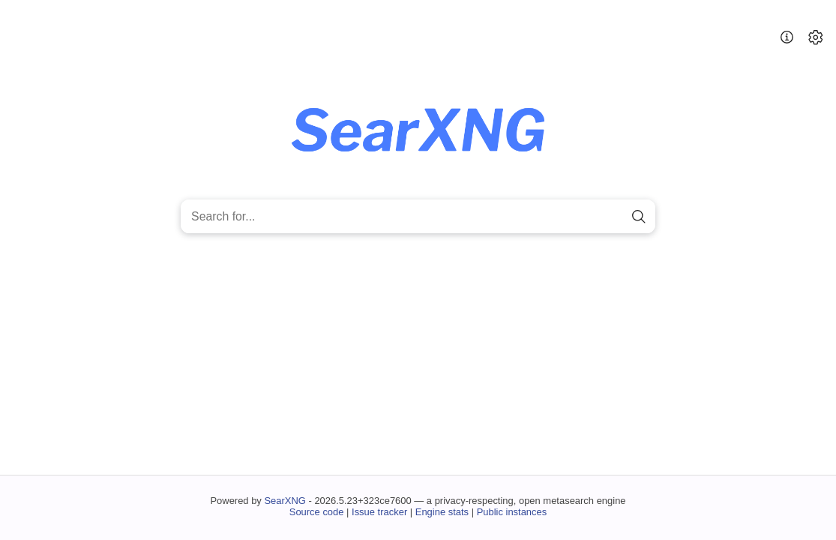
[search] (639, 216)
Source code (316, 512)
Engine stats (442, 512)
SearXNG (284, 500)
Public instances (512, 512)
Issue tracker (379, 512)
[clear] (613, 216)
